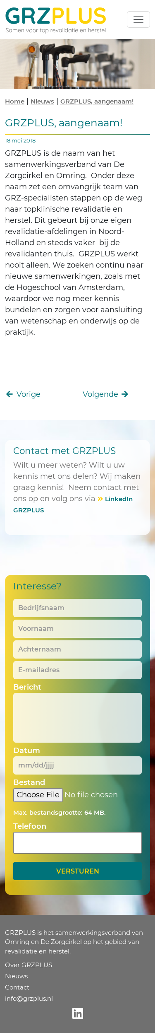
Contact (17, 987)
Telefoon (29, 826)
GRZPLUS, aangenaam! (97, 101)
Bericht (27, 687)
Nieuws (42, 101)
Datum (26, 750)
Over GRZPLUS (28, 965)
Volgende (106, 394)
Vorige (23, 394)
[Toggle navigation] (138, 19)
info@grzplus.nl (29, 998)
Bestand (29, 782)
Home (14, 101)
